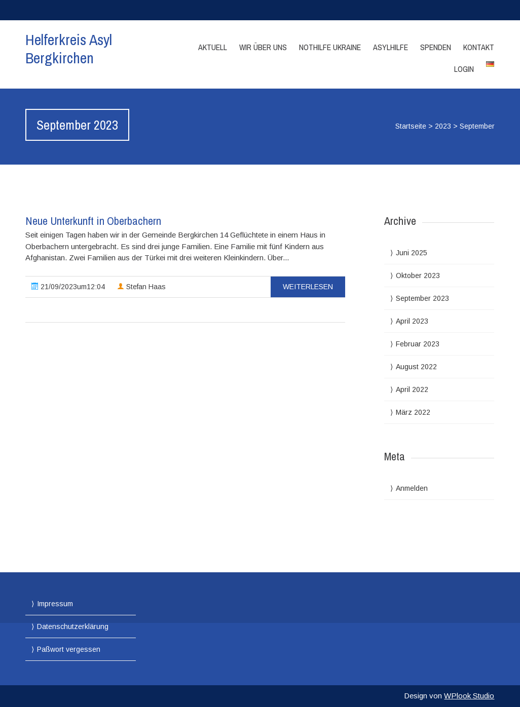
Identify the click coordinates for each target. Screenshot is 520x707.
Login (464, 68)
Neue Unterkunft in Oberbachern (93, 220)
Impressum (55, 604)
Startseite (410, 126)
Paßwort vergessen (68, 649)
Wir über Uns (263, 47)
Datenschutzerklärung (72, 626)
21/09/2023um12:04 (68, 287)
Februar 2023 (417, 344)
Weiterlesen (308, 287)
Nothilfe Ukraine (330, 47)
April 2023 (412, 321)
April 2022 (412, 389)
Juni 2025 (411, 253)
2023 (443, 126)
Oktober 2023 (418, 275)
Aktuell (212, 47)
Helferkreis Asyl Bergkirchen (68, 48)
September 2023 (422, 298)
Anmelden (412, 488)
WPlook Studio (469, 695)
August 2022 (416, 367)
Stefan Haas (141, 287)
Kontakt (478, 47)
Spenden (435, 47)
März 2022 (413, 412)
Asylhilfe (390, 47)
